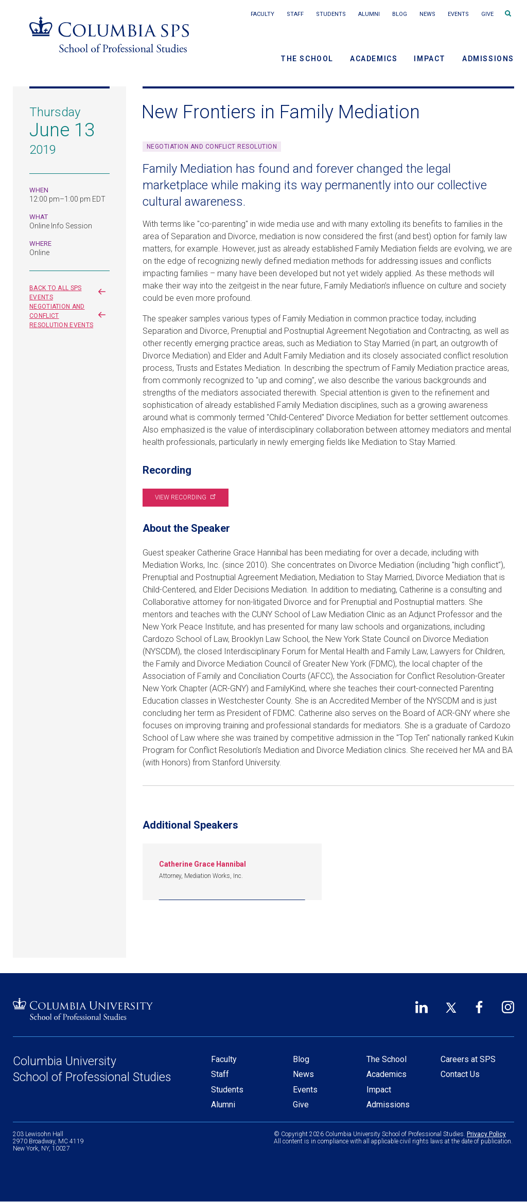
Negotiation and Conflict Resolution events (69, 316)
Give (487, 14)
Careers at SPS (468, 1059)
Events (458, 14)
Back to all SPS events (69, 292)
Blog (399, 14)
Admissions (488, 59)
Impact (430, 59)
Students (331, 14)
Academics (373, 59)
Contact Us (460, 1074)
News (427, 14)
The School (306, 59)
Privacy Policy (486, 1134)
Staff (295, 14)
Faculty (262, 14)
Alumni (369, 14)
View (184, 497)
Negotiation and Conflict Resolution (212, 146)
